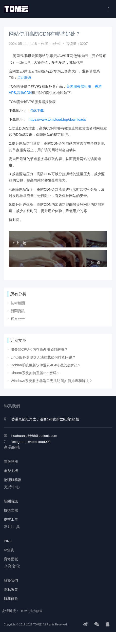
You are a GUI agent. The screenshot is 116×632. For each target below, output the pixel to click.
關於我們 (11, 581)
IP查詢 (9, 550)
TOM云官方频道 (31, 611)
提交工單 (11, 519)
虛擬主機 (11, 471)
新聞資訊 (18, 311)
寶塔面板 (11, 559)
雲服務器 (11, 462)
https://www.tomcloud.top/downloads (57, 119)
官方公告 (18, 319)
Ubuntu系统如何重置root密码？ (35, 373)
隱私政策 (11, 590)
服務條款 (11, 599)
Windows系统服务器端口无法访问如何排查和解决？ (51, 381)
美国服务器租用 (78, 86)
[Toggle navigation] (108, 9)
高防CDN (24, 93)
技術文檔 (11, 510)
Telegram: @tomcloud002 (31, 442)
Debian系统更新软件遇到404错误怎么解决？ (46, 365)
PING (8, 541)
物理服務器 (13, 480)
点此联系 (24, 77)
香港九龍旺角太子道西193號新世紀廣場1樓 (45, 419)
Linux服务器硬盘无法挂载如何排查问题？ (43, 357)
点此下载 (37, 111)
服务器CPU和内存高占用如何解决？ (39, 349)
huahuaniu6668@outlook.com (34, 436)
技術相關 (18, 303)
